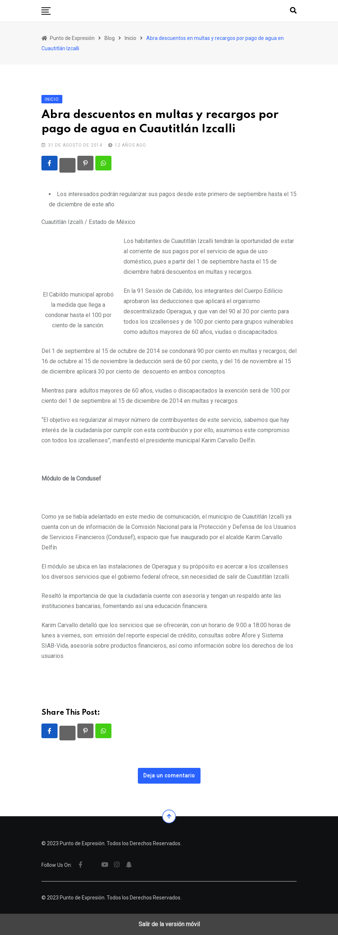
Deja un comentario (169, 775)
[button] (46, 11)
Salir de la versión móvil (169, 924)
